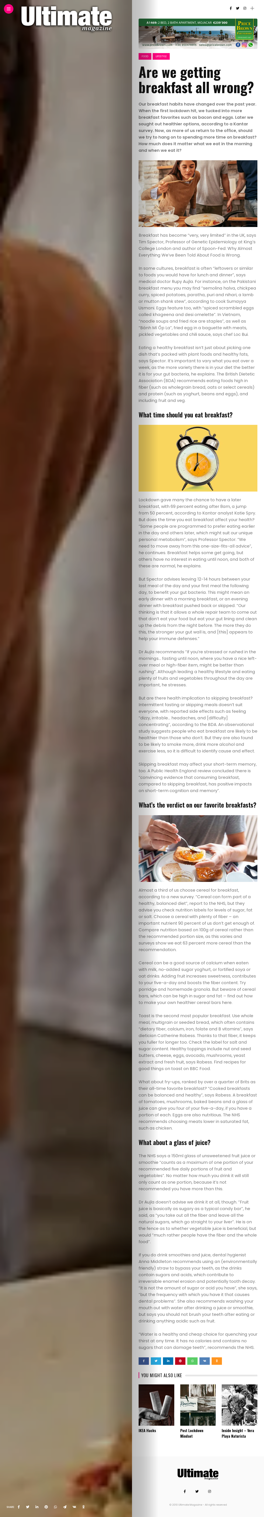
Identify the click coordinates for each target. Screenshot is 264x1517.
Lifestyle (161, 56)
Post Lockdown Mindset (191, 1433)
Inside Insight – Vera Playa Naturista (238, 1433)
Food (145, 56)
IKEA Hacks (147, 1430)
